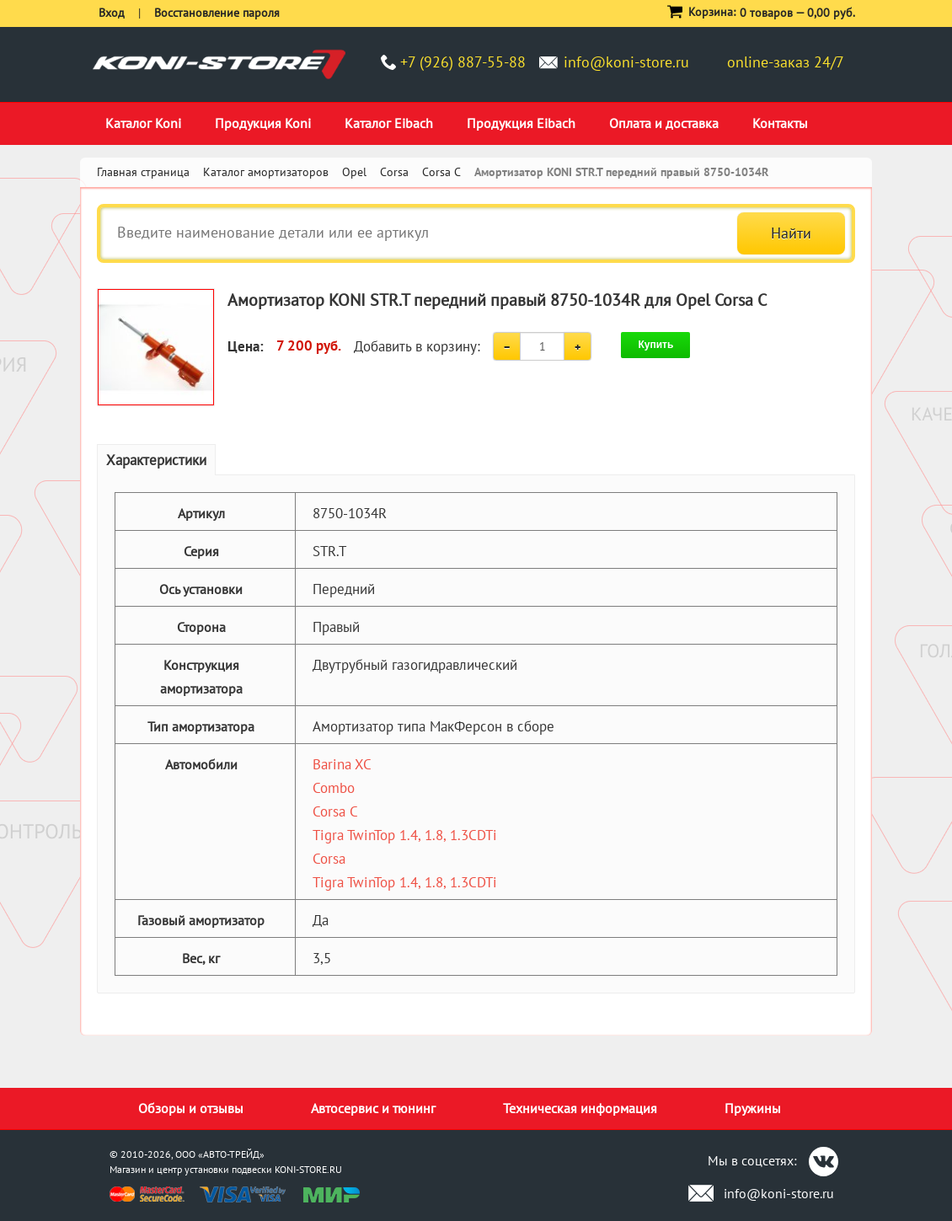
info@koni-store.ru (626, 62)
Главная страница (143, 171)
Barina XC (342, 764)
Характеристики (156, 460)
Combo (334, 788)
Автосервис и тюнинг (373, 1108)
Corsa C (335, 811)
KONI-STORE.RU (308, 1169)
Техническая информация (580, 1108)
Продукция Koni (263, 123)
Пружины (753, 1108)
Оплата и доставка (664, 123)
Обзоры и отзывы (190, 1108)
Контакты (780, 123)
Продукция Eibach (521, 123)
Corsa (329, 858)
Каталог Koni (143, 123)
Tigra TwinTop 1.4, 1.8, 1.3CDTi (405, 835)
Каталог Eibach (389, 123)
